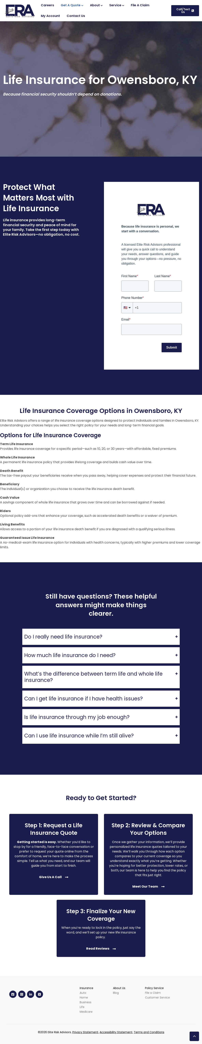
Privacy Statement (85, 1032)
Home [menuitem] (84, 997)
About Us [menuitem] (119, 988)
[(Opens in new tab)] (50, 16)
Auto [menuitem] (83, 993)
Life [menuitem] (82, 1007)
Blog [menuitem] (116, 993)
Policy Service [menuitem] (154, 988)
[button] (194, 1036)
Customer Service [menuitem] (157, 997)
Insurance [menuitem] (86, 988)
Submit (171, 347)
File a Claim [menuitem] (153, 993)
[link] (20, 10)
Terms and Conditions (149, 1032)
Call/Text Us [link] (185, 10)
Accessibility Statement (116, 1032)
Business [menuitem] (85, 1002)
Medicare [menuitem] (86, 1012)
